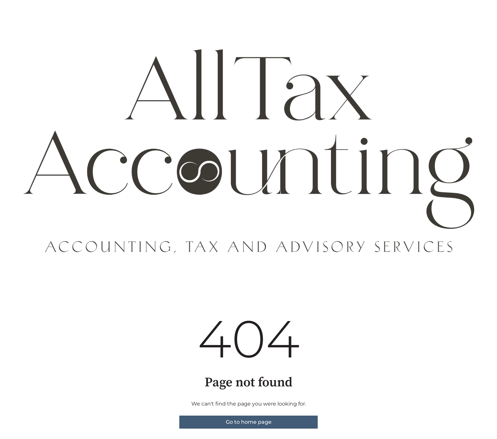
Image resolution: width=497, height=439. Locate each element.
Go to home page (249, 422)
